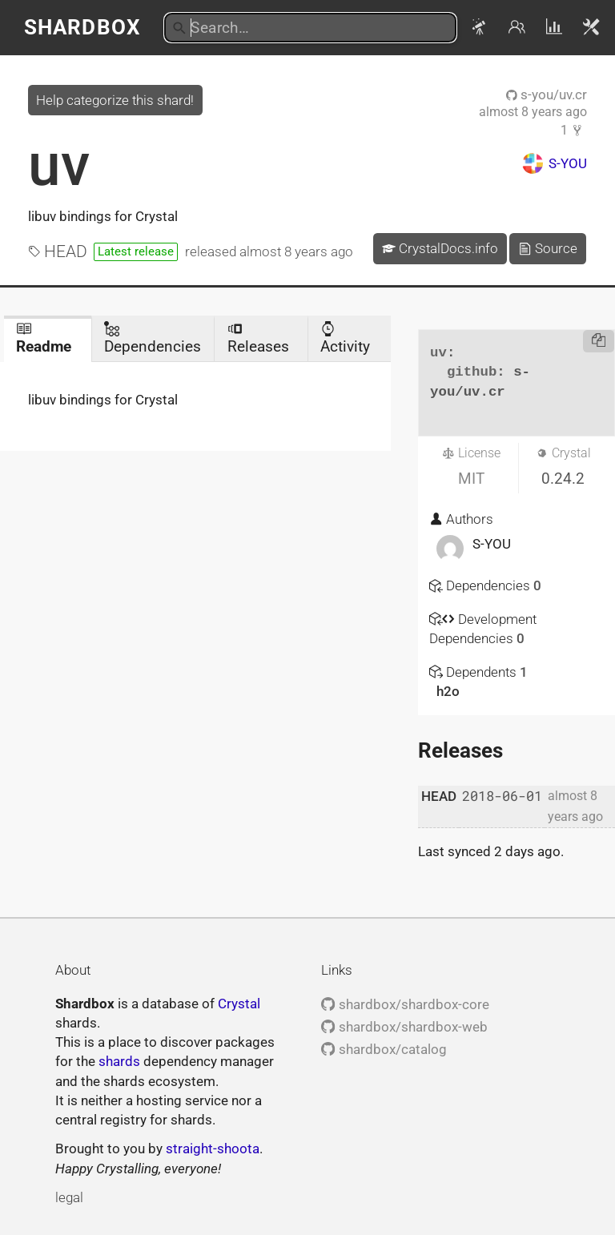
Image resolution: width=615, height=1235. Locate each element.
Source (547, 248)
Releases (258, 338)
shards (119, 1061)
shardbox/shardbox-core (404, 1004)
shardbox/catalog (383, 1049)
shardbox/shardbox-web (404, 1027)
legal (69, 1197)
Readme (43, 338)
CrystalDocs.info (440, 248)
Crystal (239, 1004)
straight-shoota (212, 1148)
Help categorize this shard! (115, 100)
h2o (448, 691)
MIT (471, 478)
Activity (345, 338)
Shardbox (82, 27)
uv (59, 165)
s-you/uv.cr (546, 94)
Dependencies (152, 338)
